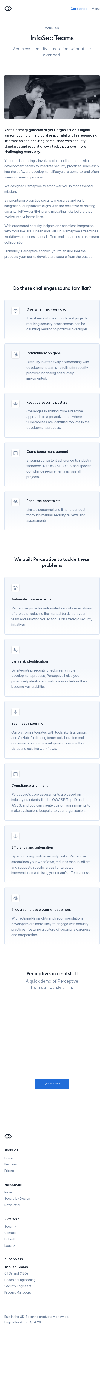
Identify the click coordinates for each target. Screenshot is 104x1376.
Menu (96, 8)
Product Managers (17, 1292)
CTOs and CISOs (16, 1273)
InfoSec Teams (16, 1267)
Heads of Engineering (19, 1280)
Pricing (9, 1170)
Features (10, 1164)
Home (8, 1158)
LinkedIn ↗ (12, 1239)
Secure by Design (17, 1198)
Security (10, 1226)
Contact (10, 1233)
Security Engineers (17, 1286)
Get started (79, 8)
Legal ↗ (9, 1245)
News (8, 1192)
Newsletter (12, 1205)
